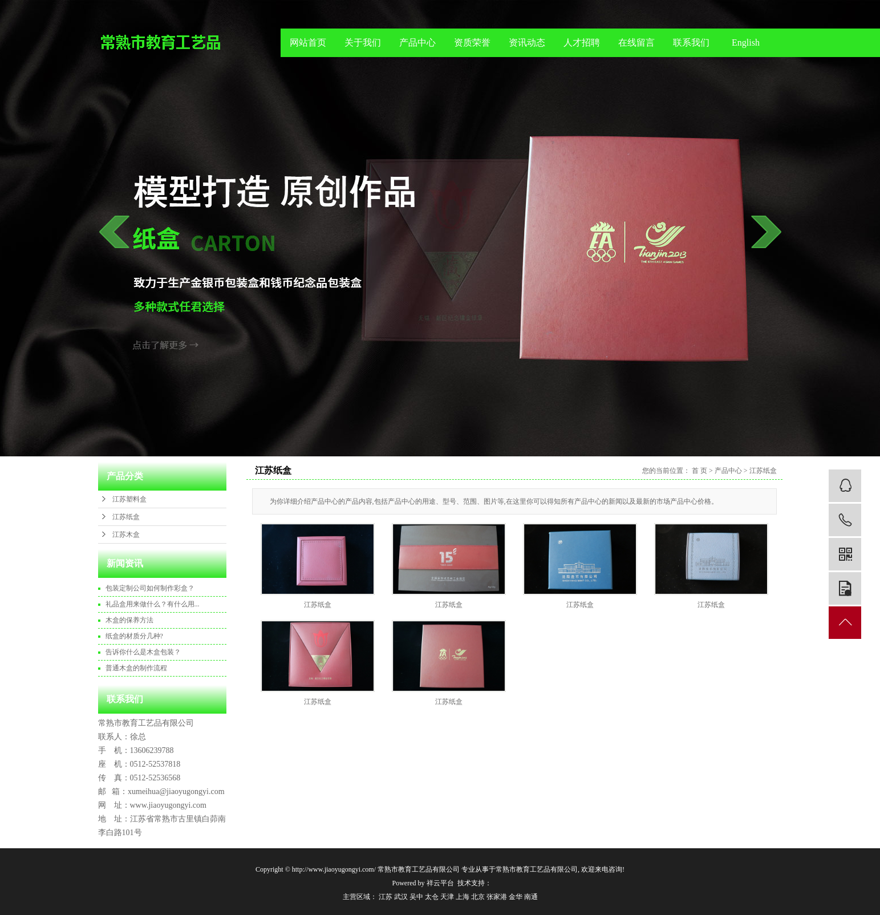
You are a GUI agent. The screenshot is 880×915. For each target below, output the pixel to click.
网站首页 (308, 42)
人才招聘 (581, 42)
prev (114, 231)
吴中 (416, 897)
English (746, 42)
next (766, 231)
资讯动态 (527, 42)
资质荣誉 (472, 42)
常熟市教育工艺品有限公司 (537, 869)
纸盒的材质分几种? (134, 636)
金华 (515, 897)
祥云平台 (440, 883)
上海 (462, 897)
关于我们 (362, 42)
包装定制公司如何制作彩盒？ (150, 588)
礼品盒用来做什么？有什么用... (153, 604)
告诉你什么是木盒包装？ (143, 652)
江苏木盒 (126, 535)
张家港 (496, 897)
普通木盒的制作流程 (136, 668)
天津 (447, 897)
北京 (478, 897)
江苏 (385, 897)
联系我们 (691, 42)
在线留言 (636, 42)
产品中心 (417, 42)
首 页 (699, 471)
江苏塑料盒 (129, 499)
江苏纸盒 (126, 517)
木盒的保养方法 (129, 620)
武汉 (401, 897)
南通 (531, 897)
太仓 (432, 897)
